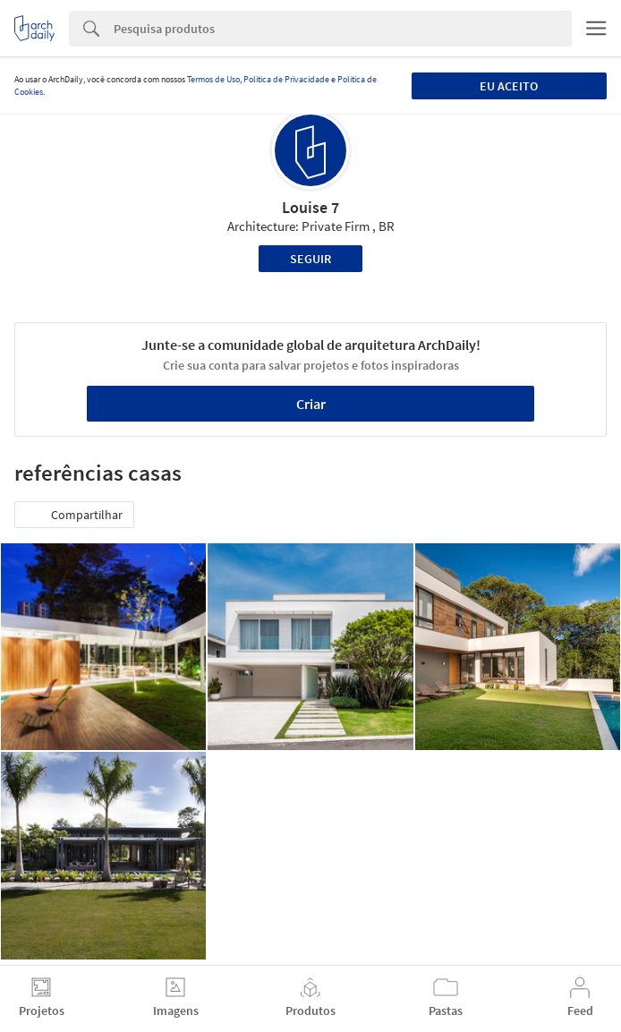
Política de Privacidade (286, 79)
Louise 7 (310, 207)
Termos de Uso (213, 79)
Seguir (310, 259)
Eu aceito (509, 86)
